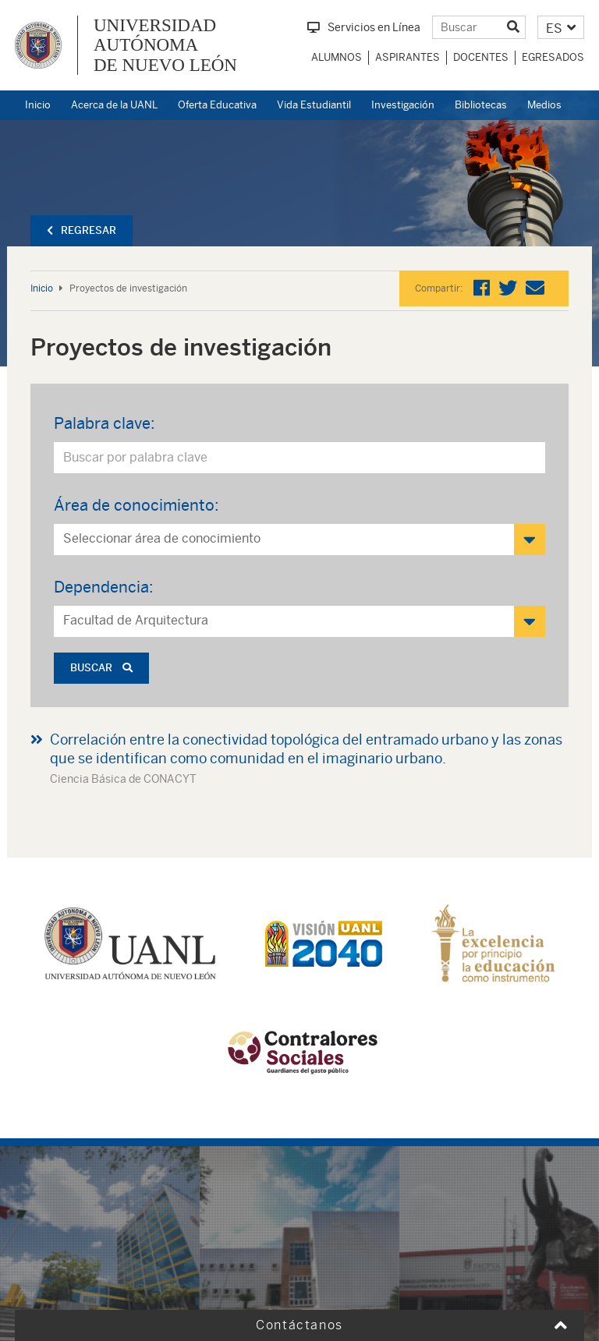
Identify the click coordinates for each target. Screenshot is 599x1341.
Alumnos (336, 57)
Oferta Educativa (217, 105)
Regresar (81, 230)
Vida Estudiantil (314, 105)
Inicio (38, 105)
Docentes (481, 57)
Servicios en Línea (363, 27)
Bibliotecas (481, 105)
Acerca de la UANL (114, 105)
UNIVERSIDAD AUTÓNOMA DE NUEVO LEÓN (165, 45)
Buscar (101, 668)
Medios (544, 105)
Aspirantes (407, 57)
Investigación (402, 105)
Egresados (553, 57)
